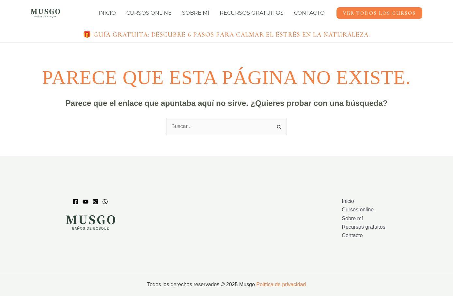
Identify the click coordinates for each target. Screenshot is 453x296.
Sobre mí (195, 13)
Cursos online (149, 13)
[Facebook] (76, 202)
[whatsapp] (105, 202)
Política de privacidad (281, 284)
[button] (379, 13)
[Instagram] (95, 202)
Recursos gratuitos (252, 13)
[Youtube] (85, 202)
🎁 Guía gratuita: (226, 35)
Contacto (309, 13)
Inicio (107, 13)
